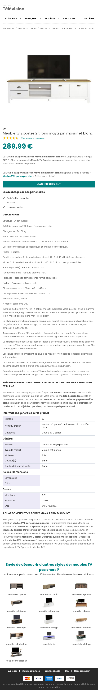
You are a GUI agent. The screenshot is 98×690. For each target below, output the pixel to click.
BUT (5, 160)
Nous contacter (82, 671)
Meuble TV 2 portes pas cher (18, 176)
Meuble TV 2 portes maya (44, 160)
